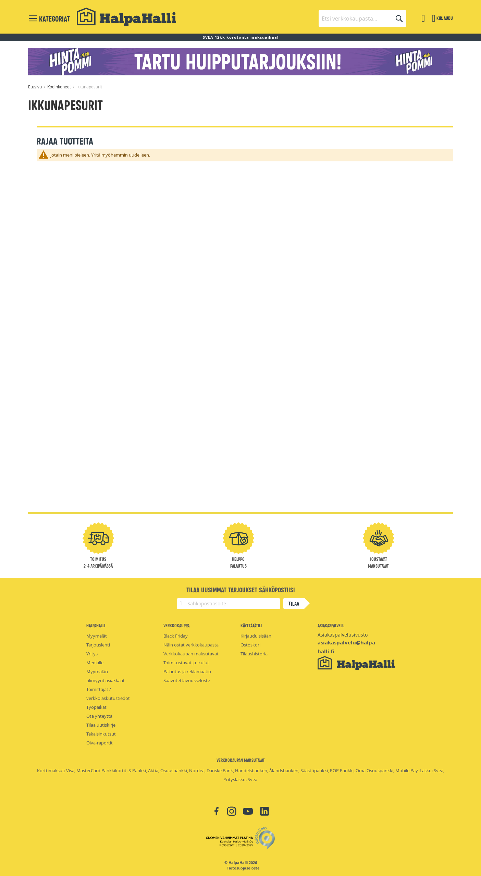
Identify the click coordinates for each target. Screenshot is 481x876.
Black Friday (175, 636)
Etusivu (35, 86)
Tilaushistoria (254, 654)
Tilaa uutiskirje (100, 725)
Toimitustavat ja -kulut (186, 662)
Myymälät (96, 636)
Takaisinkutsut (101, 734)
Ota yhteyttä (99, 716)
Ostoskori (250, 645)
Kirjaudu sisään (256, 636)
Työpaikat (96, 707)
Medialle (94, 662)
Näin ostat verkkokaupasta (191, 645)
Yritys (92, 654)
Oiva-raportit (99, 743)
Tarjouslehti (98, 645)
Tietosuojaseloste (243, 868)
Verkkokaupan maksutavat (191, 654)
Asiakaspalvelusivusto (343, 634)
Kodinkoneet (59, 86)
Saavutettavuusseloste (186, 680)
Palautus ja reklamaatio (187, 671)
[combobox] (362, 18)
